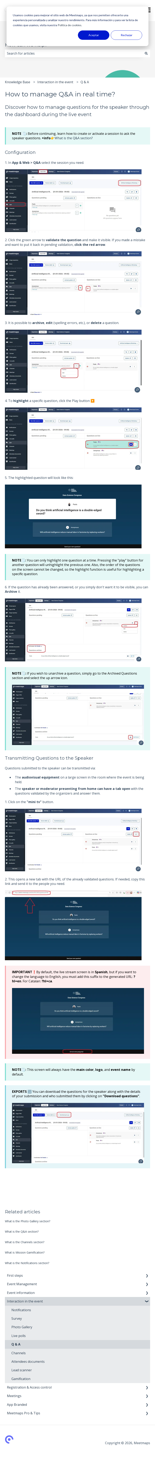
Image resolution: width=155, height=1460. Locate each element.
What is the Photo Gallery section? (27, 1221)
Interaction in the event (55, 82)
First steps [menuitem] (15, 1275)
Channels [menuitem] (18, 1353)
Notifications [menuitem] (21, 1310)
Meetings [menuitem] (14, 1396)
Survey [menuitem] (16, 1318)
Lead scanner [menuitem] (21, 1370)
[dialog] (77, 26)
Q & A (85, 82)
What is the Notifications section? (27, 1263)
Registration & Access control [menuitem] (29, 1387)
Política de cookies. (69, 25)
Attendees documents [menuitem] (28, 1361)
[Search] (146, 53)
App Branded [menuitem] (17, 1404)
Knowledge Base (17, 82)
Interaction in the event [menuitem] (25, 1301)
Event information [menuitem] (21, 1292)
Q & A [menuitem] (15, 1344)
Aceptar (94, 35)
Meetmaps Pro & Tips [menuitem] (23, 1413)
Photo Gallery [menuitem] (21, 1327)
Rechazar (126, 35)
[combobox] (73, 53)
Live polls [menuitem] (18, 1336)
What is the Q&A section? (74, 138)
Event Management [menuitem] (22, 1284)
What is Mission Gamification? (24, 1252)
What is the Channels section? (24, 1242)
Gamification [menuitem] (20, 1379)
